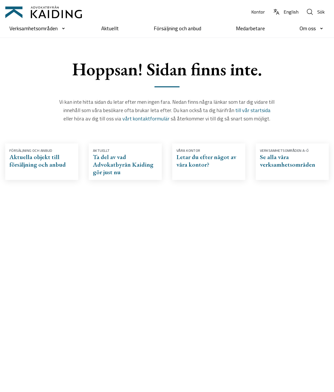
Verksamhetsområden (38, 28)
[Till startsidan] (43, 12)
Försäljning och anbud (177, 28)
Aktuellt (110, 28)
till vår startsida (253, 111)
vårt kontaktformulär (145, 119)
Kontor (258, 12)
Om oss (312, 28)
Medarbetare (250, 28)
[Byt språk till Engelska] (286, 12)
